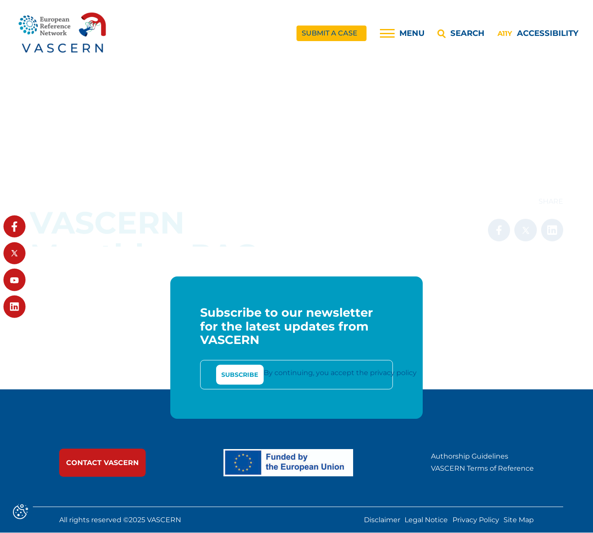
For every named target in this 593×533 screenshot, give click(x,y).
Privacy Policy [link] (476, 520)
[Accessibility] (537, 33)
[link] (63, 34)
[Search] (460, 33)
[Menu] (402, 33)
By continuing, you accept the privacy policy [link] (340, 373)
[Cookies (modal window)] (20, 512)
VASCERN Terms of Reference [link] (482, 469)
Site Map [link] (519, 520)
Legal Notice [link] (426, 520)
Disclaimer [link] (382, 520)
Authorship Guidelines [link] (469, 457)
